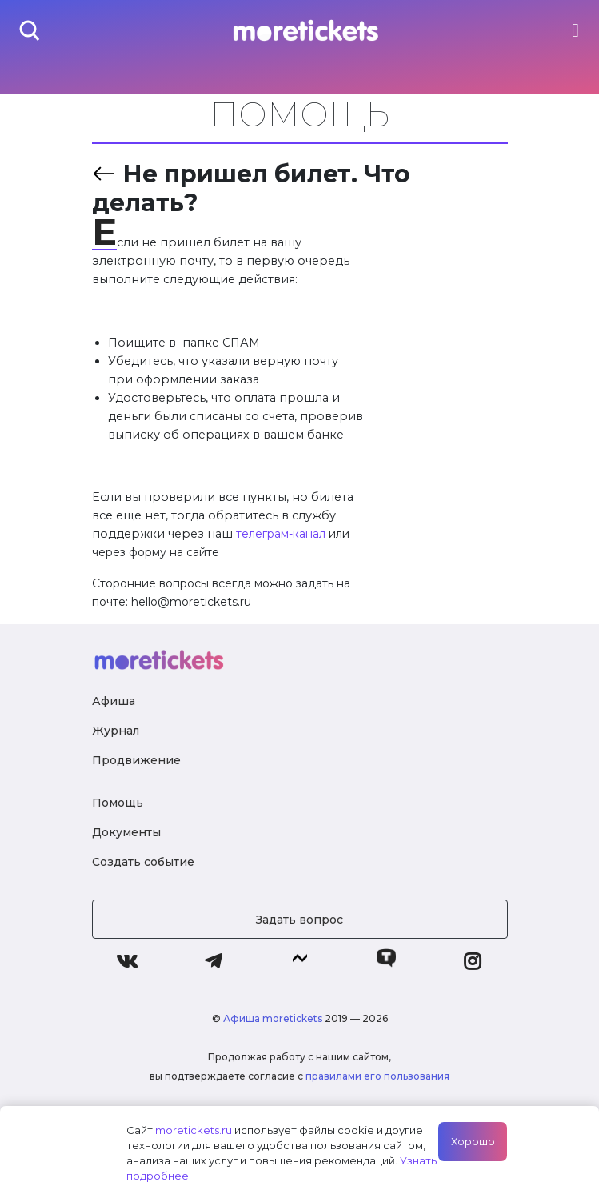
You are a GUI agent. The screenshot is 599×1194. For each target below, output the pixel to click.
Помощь (117, 802)
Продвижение (136, 760)
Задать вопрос (299, 919)
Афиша (113, 701)
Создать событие (143, 861)
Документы (126, 832)
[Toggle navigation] (575, 30)
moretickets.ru (193, 1130)
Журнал (115, 730)
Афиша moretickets (272, 1018)
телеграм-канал (280, 534)
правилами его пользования (377, 1076)
